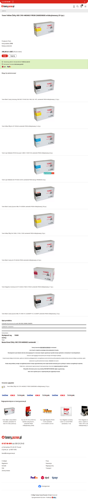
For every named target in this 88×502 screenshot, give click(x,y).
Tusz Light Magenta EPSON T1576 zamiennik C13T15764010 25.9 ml (47, 421)
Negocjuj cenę (50, 466)
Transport (48, 468)
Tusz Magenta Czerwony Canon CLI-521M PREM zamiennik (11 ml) (66, 421)
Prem (9, 41)
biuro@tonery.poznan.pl (8, 453)
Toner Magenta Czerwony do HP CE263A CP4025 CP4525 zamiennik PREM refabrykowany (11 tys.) (27, 287)
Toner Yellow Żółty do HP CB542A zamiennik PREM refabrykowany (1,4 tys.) (21, 126)
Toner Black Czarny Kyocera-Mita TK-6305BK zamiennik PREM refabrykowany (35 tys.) (24, 206)
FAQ (3, 468)
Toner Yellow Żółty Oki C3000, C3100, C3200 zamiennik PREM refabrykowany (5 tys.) (23, 233)
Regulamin (5, 463)
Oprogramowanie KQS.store (38, 497)
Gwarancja (49, 463)
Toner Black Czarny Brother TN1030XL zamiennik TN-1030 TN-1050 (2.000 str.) (9, 421)
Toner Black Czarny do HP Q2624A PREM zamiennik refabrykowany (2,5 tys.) (21, 260)
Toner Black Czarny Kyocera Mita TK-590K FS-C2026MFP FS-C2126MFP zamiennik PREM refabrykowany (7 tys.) (31, 313)
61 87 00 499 (6, 2)
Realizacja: (51, 497)
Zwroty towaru (6, 471)
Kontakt (4, 466)
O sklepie (4, 461)
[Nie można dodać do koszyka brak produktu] (5, 56)
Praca (47, 461)
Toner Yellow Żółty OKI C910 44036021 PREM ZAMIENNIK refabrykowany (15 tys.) (28, 386)
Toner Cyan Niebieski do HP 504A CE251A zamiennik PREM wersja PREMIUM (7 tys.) (24, 180)
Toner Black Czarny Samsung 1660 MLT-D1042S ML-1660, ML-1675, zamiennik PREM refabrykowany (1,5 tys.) (30, 99)
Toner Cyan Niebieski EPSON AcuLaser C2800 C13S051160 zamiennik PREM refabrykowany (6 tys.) (27, 153)
